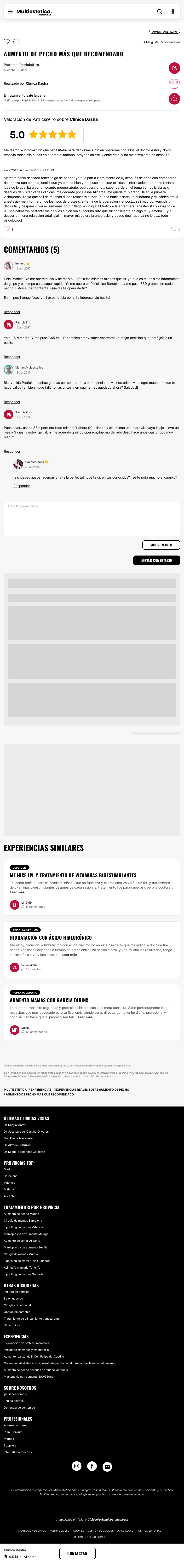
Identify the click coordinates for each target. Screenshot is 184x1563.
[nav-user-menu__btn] (173, 11)
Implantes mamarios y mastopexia (26, 1350)
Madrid (8, 1169)
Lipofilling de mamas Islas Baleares (27, 1261)
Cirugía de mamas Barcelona (23, 1220)
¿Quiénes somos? (15, 1394)
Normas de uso (59, 1530)
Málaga (9, 1189)
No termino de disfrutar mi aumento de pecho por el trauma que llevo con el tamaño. (59, 1363)
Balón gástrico (13, 1298)
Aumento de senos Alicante (22, 1240)
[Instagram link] (76, 1467)
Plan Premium (13, 1432)
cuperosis (138, 887)
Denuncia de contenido (19, 1407)
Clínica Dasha (37, 83)
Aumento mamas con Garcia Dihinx (49, 1000)
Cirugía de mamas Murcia (21, 1254)
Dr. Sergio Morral (15, 1125)
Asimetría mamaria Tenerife (22, 1267)
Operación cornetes (17, 1312)
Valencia (9, 1182)
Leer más (17, 892)
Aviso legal (125, 1530)
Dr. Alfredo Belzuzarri (18, 1145)
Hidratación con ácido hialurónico (51, 937)
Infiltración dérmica (16, 1292)
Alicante (9, 1196)
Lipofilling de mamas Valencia (23, 1227)
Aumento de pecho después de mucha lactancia (36, 1370)
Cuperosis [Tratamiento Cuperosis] (20, 867)
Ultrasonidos (12, 1325)
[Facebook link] (92, 1467)
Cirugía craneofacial (17, 1305)
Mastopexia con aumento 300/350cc (28, 1376)
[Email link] (107, 1467)
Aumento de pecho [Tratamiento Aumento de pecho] (25, 992)
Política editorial (149, 1530)
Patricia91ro (29, 65)
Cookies (78, 1530)
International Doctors (18, 1452)
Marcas (9, 1438)
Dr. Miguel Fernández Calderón (24, 1151)
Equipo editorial (14, 1401)
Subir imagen (161, 544)
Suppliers (10, 1445)
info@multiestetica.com (111, 1519)
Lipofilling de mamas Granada (23, 1274)
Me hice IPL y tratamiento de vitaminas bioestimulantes (73, 875)
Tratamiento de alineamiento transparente (32, 1318)
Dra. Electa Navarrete (18, 1138)
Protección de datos (32, 1530)
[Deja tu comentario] (92, 519)
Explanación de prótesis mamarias (26, 1343)
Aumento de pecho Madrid (21, 1214)
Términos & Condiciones (89, 1536)
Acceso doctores (15, 1425)
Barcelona (10, 1176)
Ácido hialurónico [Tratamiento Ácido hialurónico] (25, 930)
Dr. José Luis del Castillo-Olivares (26, 1131)
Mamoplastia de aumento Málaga (26, 1234)
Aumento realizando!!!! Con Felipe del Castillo (34, 1356)
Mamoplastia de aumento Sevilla (25, 1247)
